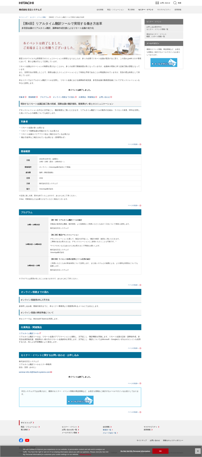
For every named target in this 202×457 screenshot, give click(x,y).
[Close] (198, 451)
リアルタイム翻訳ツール (29, 333)
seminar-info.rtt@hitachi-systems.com (34, 372)
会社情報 (100, 10)
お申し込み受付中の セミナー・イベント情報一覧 (157, 28)
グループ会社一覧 (109, 433)
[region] (101, 451)
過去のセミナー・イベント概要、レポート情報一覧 (156, 35)
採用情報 (178, 10)
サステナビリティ (164, 10)
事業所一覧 (107, 430)
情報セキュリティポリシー (173, 440)
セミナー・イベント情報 (38, 17)
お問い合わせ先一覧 (69, 430)
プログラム (44, 97)
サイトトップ (23, 17)
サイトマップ (142, 440)
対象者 (21, 97)
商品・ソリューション (115, 10)
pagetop (199, 392)
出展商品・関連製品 (87, 97)
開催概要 (32, 97)
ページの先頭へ (133, 144)
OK (160, 451)
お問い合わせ (104, 97)
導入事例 (131, 10)
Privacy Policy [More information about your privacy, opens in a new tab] (85, 454)
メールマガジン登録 (69, 433)
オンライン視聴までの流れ (64, 97)
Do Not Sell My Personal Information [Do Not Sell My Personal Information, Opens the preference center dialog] (135, 451)
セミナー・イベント (154, 22)
